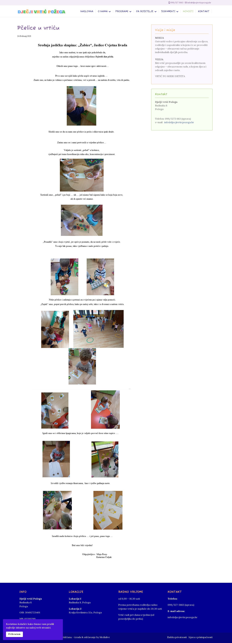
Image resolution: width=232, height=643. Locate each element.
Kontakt (203, 11)
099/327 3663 (176, 2)
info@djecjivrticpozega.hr (199, 2)
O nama (103, 11)
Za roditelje (144, 11)
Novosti (188, 11)
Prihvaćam (14, 634)
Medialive (105, 637)
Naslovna (87, 11)
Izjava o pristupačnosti (201, 637)
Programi (121, 11)
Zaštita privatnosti (177, 637)
